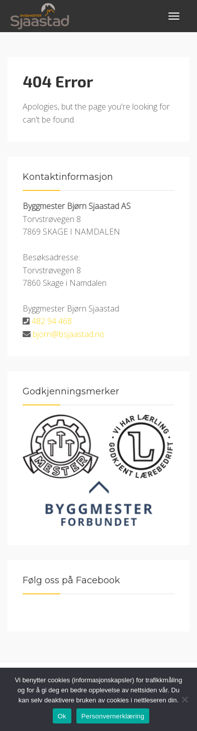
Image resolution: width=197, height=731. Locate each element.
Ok (62, 716)
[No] (184, 699)
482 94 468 (52, 321)
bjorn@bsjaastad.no (69, 334)
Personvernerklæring (112, 716)
